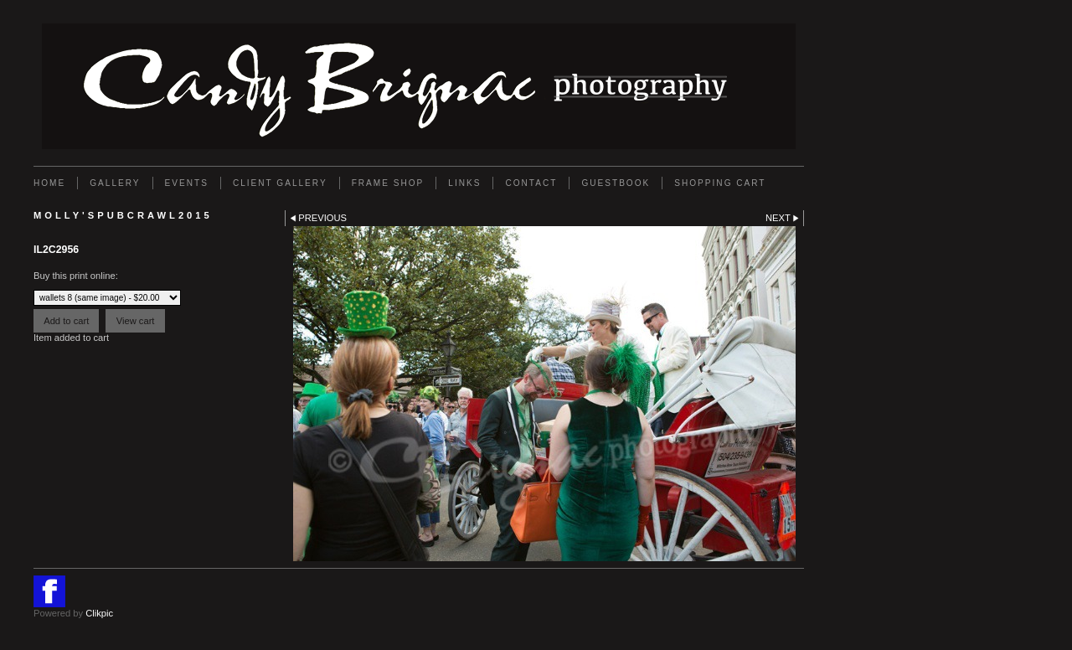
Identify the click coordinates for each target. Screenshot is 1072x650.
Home (49, 183)
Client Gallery (280, 183)
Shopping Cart (719, 183)
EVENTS (187, 183)
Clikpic (99, 613)
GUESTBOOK (615, 183)
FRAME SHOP (388, 183)
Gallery (115, 183)
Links (464, 183)
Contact (531, 183)
